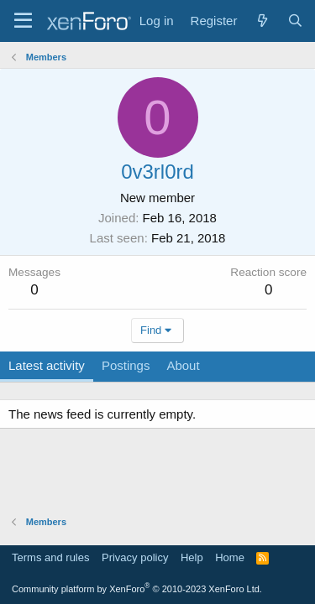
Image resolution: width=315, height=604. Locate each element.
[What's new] (261, 20)
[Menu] (23, 21)
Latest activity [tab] (46, 365)
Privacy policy (135, 557)
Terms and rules (50, 557)
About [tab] (182, 365)
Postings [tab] (126, 365)
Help (192, 557)
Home (229, 557)
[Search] (295, 20)
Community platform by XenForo (137, 589)
